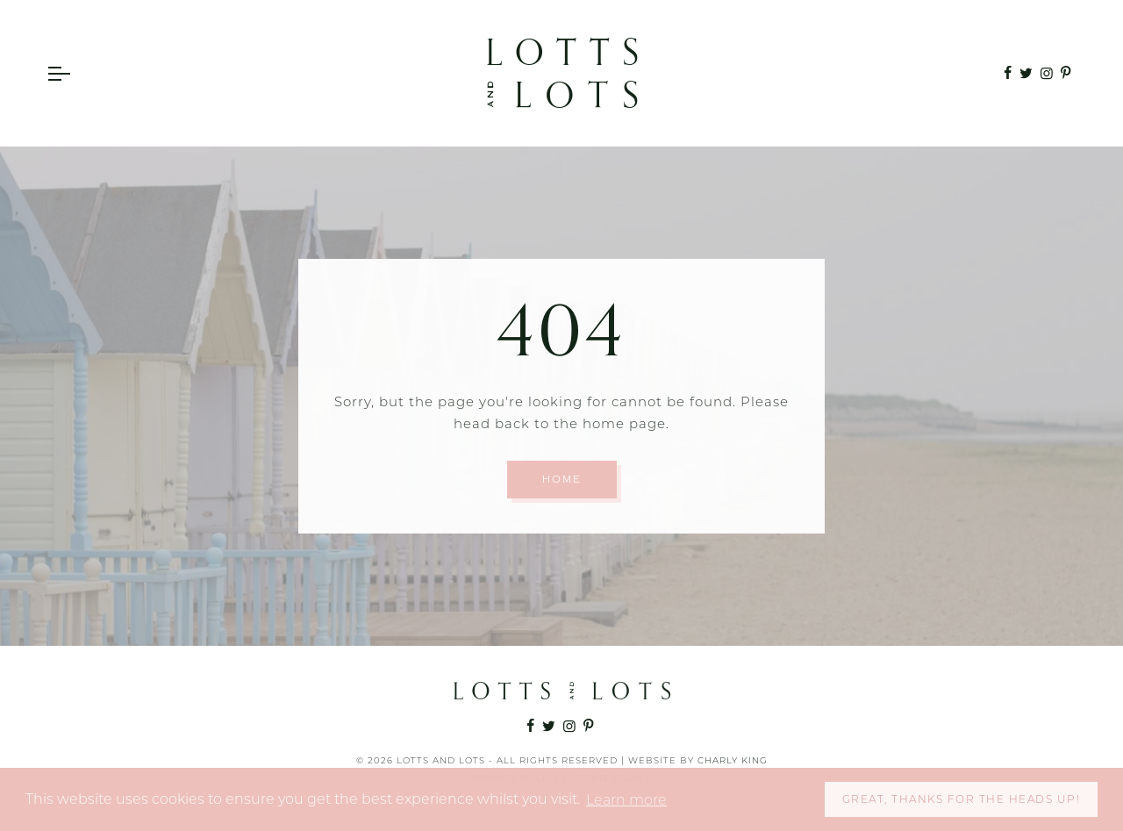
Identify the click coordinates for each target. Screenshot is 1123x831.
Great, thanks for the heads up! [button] (961, 799)
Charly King (732, 760)
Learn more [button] (626, 800)
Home (562, 479)
